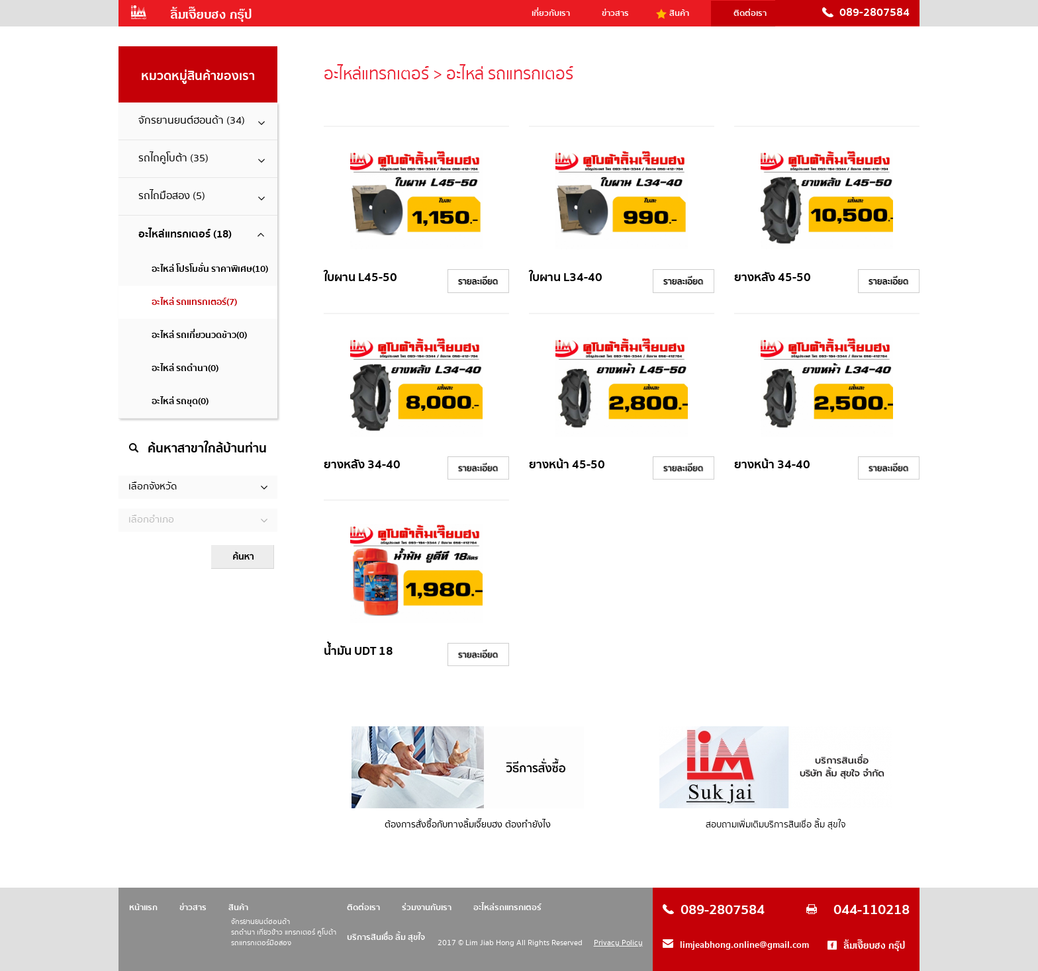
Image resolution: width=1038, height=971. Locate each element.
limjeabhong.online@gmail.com (744, 945)
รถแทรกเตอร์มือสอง (261, 944)
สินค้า (679, 13)
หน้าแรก (143, 907)
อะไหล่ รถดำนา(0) (185, 368)
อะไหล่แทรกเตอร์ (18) (201, 234)
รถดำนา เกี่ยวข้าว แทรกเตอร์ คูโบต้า (283, 933)
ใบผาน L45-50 (360, 277)
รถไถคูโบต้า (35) (202, 158)
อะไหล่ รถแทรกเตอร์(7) (194, 302)
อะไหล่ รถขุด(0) (180, 401)
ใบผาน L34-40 (565, 277)
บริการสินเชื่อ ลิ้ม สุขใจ (386, 937)
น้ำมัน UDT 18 (358, 651)
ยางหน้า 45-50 (567, 464)
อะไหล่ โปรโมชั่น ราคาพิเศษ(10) (210, 269)
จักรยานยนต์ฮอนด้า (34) (202, 120)
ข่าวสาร (615, 13)
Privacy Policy (618, 943)
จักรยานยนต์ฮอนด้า (260, 922)
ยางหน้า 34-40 (772, 464)
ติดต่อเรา (750, 13)
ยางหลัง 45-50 (772, 277)
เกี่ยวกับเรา (551, 13)
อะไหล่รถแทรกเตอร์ (507, 907)
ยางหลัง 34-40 (362, 464)
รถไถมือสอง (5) (202, 196)
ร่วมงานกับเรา (426, 907)
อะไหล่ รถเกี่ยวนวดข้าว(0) (199, 335)
